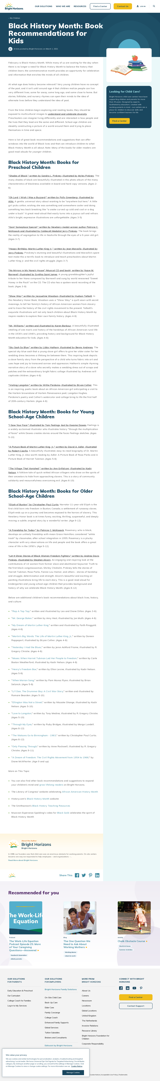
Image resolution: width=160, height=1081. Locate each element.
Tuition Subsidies (52, 1032)
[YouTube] (134, 988)
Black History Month (38, 798)
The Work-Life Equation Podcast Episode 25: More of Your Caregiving (25, 946)
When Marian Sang (23, 680)
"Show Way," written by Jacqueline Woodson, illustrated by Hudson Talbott (50, 296)
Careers (85, 995)
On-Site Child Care (53, 997)
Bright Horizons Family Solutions (61, 989)
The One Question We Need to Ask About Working (77, 944)
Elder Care (49, 1007)
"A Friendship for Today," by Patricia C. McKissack (36, 530)
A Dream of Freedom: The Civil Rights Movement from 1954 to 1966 (50, 757)
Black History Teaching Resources (51, 805)
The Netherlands (89, 1020)
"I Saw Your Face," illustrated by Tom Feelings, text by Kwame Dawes (47, 425)
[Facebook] (121, 988)
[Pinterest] (141, 988)
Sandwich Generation (19, 955)
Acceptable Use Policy (109, 1075)
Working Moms (70, 952)
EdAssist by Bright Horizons (58, 1045)
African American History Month (80, 791)
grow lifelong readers (51, 784)
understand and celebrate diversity (67, 114)
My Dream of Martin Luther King (30, 625)
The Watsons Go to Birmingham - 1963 (34, 735)
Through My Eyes (22, 724)
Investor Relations (90, 1025)
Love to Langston (21, 713)
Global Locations (89, 1010)
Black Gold (63, 812)
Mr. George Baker (22, 618)
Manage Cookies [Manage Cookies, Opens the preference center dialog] (73, 1072)
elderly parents (16, 959)
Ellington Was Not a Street (27, 702)
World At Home (124, 946)
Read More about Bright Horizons (23, 860)
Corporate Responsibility (93, 1043)
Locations (86, 1005)
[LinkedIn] (127, 988)
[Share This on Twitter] (82, 875)
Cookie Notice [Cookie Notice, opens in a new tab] (76, 1066)
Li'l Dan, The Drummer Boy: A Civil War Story (37, 691)
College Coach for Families (19, 1000)
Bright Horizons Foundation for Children (95, 1037)
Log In (141, 6)
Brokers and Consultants (56, 1037)
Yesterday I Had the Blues (26, 647)
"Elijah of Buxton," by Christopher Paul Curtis (33, 504)
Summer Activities (125, 950)
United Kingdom (89, 1015)
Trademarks (123, 1075)
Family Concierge (52, 1012)
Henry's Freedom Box (24, 669)
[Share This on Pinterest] (89, 875)
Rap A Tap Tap (21, 611)
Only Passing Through (24, 746)
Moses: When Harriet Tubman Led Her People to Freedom (44, 658)
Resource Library (89, 1030)
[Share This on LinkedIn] (96, 875)
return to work (70, 956)
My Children (15, 18)
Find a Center (100, 6)
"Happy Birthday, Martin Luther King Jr (30, 248)
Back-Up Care (51, 1002)
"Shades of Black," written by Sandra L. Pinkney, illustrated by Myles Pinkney (51, 175)
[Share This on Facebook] (75, 875)
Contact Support (135, 1006)
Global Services (51, 1027)
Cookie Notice (95, 1075)
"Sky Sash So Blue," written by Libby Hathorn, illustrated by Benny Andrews (50, 347)
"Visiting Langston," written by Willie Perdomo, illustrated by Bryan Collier (50, 385)
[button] (43, 6)
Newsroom (87, 1000)
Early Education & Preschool (20, 990)
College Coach (51, 1017)
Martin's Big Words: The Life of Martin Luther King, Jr (41, 636)
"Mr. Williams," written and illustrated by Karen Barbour (39, 325)
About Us (86, 990)
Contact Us (122, 6)
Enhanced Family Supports (57, 1022)
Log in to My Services (17, 1005)
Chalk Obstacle (133, 941)
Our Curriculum (14, 995)
